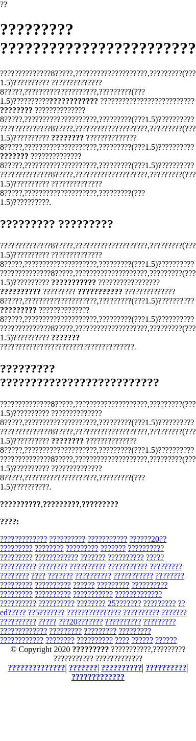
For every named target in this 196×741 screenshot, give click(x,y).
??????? (113, 548)
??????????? (107, 539)
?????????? (67, 539)
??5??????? (46, 612)
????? (155, 557)
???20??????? (81, 621)
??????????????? (94, 612)
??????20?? (147, 539)
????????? (16, 548)
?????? (84, 585)
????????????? (23, 539)
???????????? (56, 557)
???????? (49, 548)
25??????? (124, 603)
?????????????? (36, 667)
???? (38, 575)
